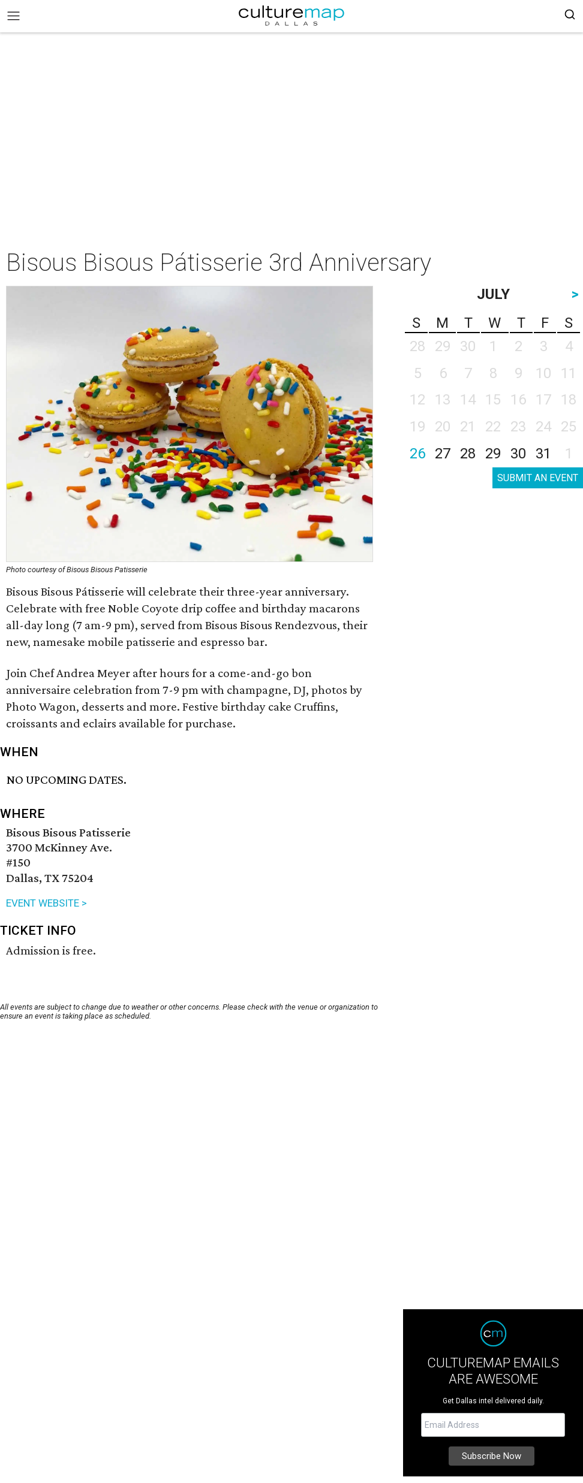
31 (543, 453)
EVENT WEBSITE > (46, 903)
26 (417, 453)
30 (518, 453)
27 (442, 453)
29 (493, 453)
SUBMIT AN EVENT (537, 478)
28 (468, 453)
